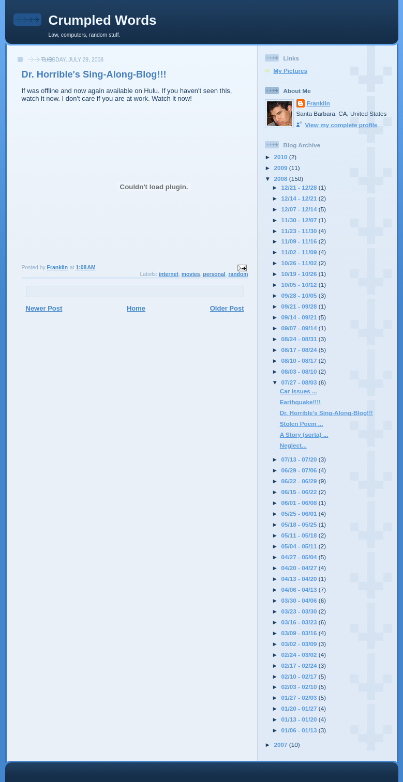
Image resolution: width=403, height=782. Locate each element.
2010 (281, 157)
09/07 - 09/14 (300, 328)
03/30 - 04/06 (300, 600)
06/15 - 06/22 (300, 491)
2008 (281, 178)
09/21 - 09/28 (300, 306)
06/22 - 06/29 (300, 481)
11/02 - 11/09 (300, 252)
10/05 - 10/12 (300, 284)
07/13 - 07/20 (300, 459)
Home (136, 308)
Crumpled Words (103, 20)
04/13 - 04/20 (300, 578)
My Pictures (291, 70)
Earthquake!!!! (300, 401)
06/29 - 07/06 (300, 470)
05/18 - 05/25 (300, 524)
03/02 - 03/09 (300, 643)
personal (214, 274)
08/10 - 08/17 (300, 360)
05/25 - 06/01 (300, 513)
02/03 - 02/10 (300, 686)
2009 (281, 167)
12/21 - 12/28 (300, 187)
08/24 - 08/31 (300, 338)
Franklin (318, 103)
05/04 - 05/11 (300, 546)
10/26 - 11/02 (300, 262)
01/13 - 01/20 (300, 719)
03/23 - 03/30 (300, 611)
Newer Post (44, 308)
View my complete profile (341, 124)
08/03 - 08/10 (300, 371)
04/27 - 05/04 (300, 557)
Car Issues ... (298, 391)
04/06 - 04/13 (300, 589)
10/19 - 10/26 (300, 273)
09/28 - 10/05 (300, 295)
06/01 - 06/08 (300, 502)
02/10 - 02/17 (300, 676)
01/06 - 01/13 (300, 730)
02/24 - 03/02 (300, 654)
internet (168, 274)
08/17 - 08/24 (300, 349)
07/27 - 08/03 (300, 382)
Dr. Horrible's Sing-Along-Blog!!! (326, 412)
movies (191, 274)
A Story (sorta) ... (304, 434)
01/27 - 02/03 (300, 697)
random (238, 274)
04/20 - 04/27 (300, 567)
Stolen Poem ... (301, 423)
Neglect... (293, 445)
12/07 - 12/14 (300, 209)
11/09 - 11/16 (300, 241)
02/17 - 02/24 (300, 665)
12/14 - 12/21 (300, 198)
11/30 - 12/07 (300, 220)
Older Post (227, 308)
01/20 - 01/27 (300, 708)
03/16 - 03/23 (300, 622)
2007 (281, 744)
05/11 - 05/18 (300, 535)
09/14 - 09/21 (300, 317)
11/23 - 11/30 (300, 230)
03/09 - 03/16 (300, 633)
